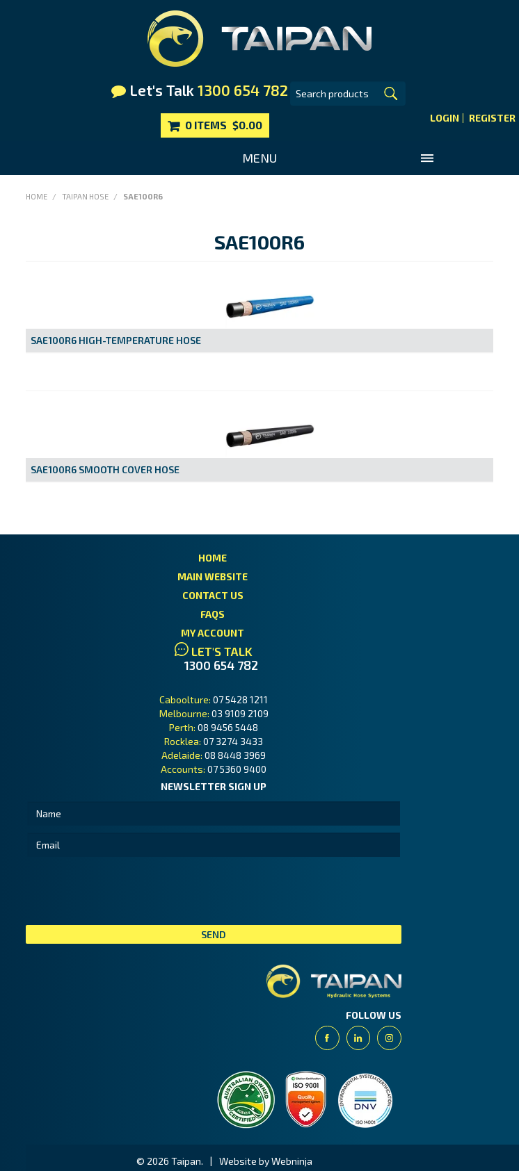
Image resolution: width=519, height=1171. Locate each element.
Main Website (212, 576)
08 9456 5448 (228, 727)
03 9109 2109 (240, 713)
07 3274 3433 (233, 741)
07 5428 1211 (240, 699)
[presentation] (131, 891)
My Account (212, 633)
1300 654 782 (221, 665)
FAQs (212, 614)
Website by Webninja (265, 1161)
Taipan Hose (85, 196)
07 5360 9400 (236, 769)
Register (492, 118)
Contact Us (212, 595)
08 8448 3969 (235, 755)
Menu (259, 157)
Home (36, 196)
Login (444, 118)
